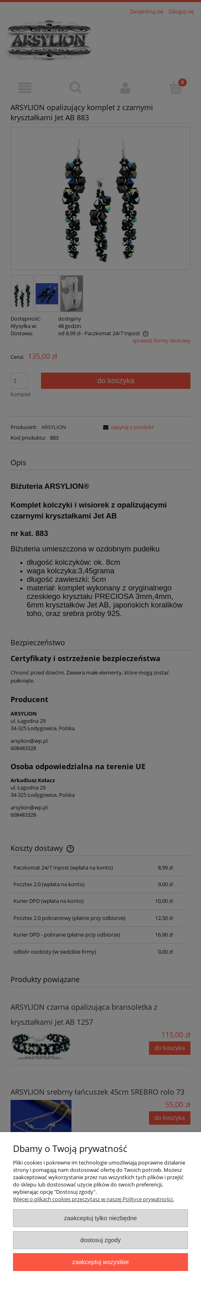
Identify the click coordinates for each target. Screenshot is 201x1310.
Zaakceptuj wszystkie (100, 1261)
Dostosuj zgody (100, 1239)
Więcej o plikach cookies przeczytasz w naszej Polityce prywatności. (93, 1199)
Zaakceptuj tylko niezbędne (100, 1218)
